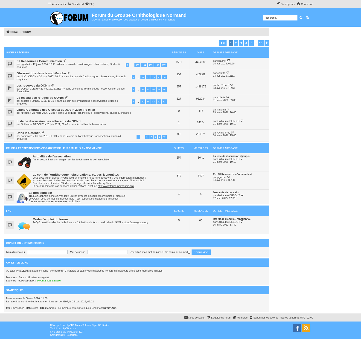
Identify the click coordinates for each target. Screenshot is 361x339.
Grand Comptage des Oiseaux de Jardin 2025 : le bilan (56, 109)
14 (153, 77)
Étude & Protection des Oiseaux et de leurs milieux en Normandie (54, 148)
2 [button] (236, 43)
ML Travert (223, 85)
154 (144, 65)
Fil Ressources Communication (39, 61)
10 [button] (260, 43)
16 (164, 77)
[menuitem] (76, 4)
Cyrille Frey (223, 132)
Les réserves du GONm (33, 85)
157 (164, 65)
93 (148, 89)
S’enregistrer (34, 243)
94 (153, 89)
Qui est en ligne (17, 262)
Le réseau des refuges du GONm (40, 97)
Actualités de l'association (91, 124)
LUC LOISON (28, 76)
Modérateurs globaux (49, 280)
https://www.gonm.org (136, 222)
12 (143, 77)
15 (159, 77)
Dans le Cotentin (29, 133)
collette (221, 73)
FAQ (9, 210)
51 (153, 101)
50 (148, 101)
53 (164, 101)
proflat (59, 331)
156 (157, 65)
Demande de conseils (226, 192)
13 (148, 77)
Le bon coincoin (40, 192)
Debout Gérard (29, 88)
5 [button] (251, 43)
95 (159, 89)
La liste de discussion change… (232, 156)
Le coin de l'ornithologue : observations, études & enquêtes (97, 112)
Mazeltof (73, 331)
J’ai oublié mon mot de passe (146, 252)
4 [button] (246, 43)
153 (137, 65)
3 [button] (241, 43)
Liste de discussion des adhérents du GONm (49, 121)
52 (159, 101)
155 (150, 65)
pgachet (25, 64)
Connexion (13, 243)
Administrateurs (27, 280)
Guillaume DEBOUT (32, 124)
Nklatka (25, 112)
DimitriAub (109, 308)
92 (143, 89)
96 (164, 89)
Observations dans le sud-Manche (41, 73)
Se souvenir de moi (177, 252)
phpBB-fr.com (69, 328)
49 (143, 101)
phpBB (69, 325)
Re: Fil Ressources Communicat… (233, 174)
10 (164, 136)
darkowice (26, 136)
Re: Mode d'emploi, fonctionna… (232, 218)
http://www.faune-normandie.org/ (116, 186)
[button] (223, 43)
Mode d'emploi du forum (50, 219)
